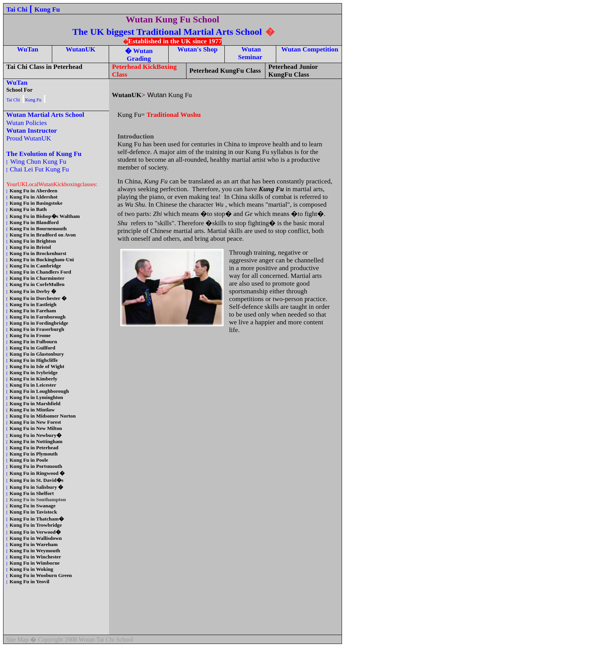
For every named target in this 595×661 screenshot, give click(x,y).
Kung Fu (47, 9)
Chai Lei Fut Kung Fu (40, 169)
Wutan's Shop (196, 49)
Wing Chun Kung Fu (39, 161)
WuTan (27, 49)
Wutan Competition (308, 49)
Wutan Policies (28, 123)
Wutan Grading (140, 54)
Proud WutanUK (29, 138)
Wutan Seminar (250, 53)
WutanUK (81, 49)
